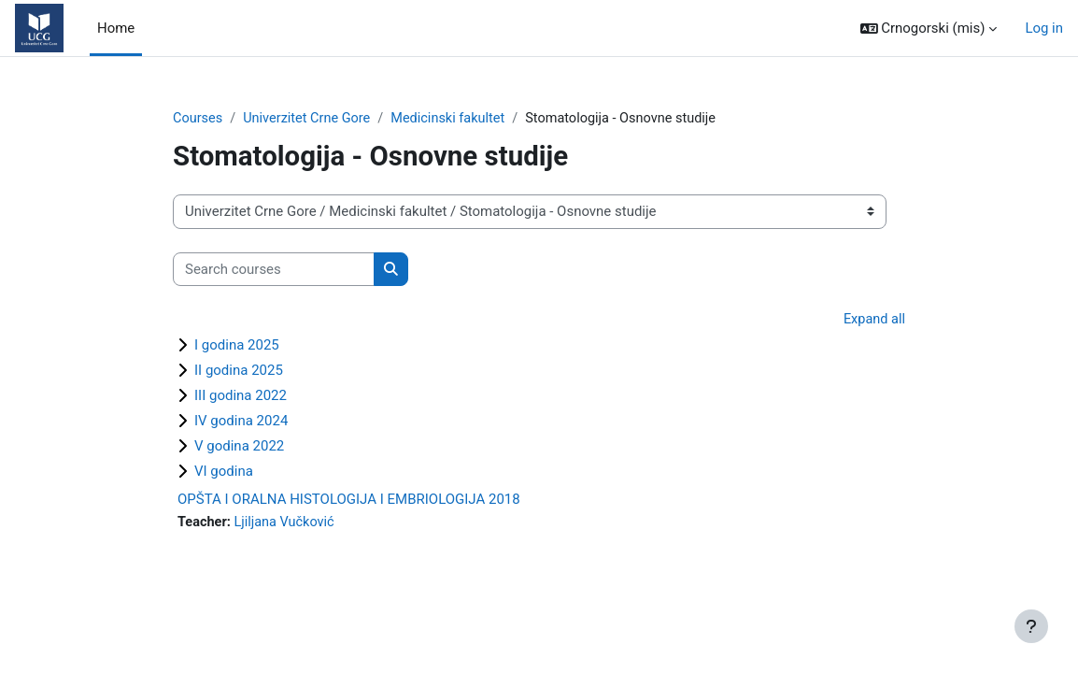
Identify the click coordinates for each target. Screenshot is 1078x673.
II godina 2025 (238, 371)
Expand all (873, 320)
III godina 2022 (240, 396)
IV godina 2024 (241, 421)
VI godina (223, 472)
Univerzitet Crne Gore (310, 118)
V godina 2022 (239, 446)
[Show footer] (1031, 626)
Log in (1044, 28)
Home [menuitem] (116, 28)
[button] (929, 28)
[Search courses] (274, 269)
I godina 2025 (236, 345)
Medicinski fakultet (456, 118)
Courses (198, 118)
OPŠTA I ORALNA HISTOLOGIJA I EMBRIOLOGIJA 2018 (348, 500)
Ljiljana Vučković (287, 523)
